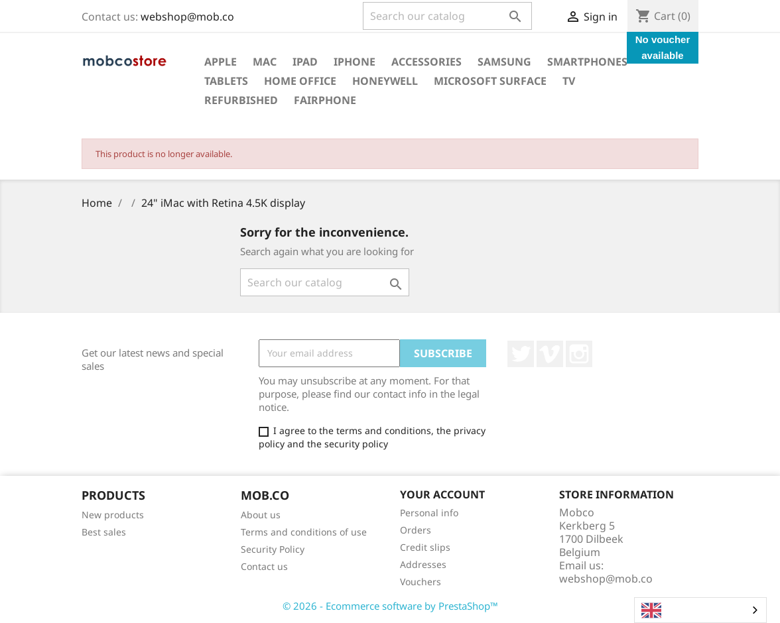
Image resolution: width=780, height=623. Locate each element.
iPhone (354, 61)
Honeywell (385, 81)
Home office (300, 81)
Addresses (423, 564)
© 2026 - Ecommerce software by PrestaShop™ (390, 605)
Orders (415, 530)
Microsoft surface (490, 81)
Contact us (264, 566)
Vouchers (420, 581)
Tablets (226, 81)
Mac (265, 61)
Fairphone (325, 100)
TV (568, 81)
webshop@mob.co (187, 16)
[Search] (447, 16)
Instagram (579, 354)
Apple (220, 61)
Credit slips (425, 547)
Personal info (429, 512)
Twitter (520, 354)
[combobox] (700, 610)
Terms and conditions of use (304, 532)
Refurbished (241, 100)
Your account (442, 494)
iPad (305, 61)
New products (113, 514)
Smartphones (587, 61)
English (668, 610)
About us (261, 514)
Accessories (426, 61)
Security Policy (272, 549)
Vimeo (550, 354)
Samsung (504, 61)
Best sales (104, 532)
